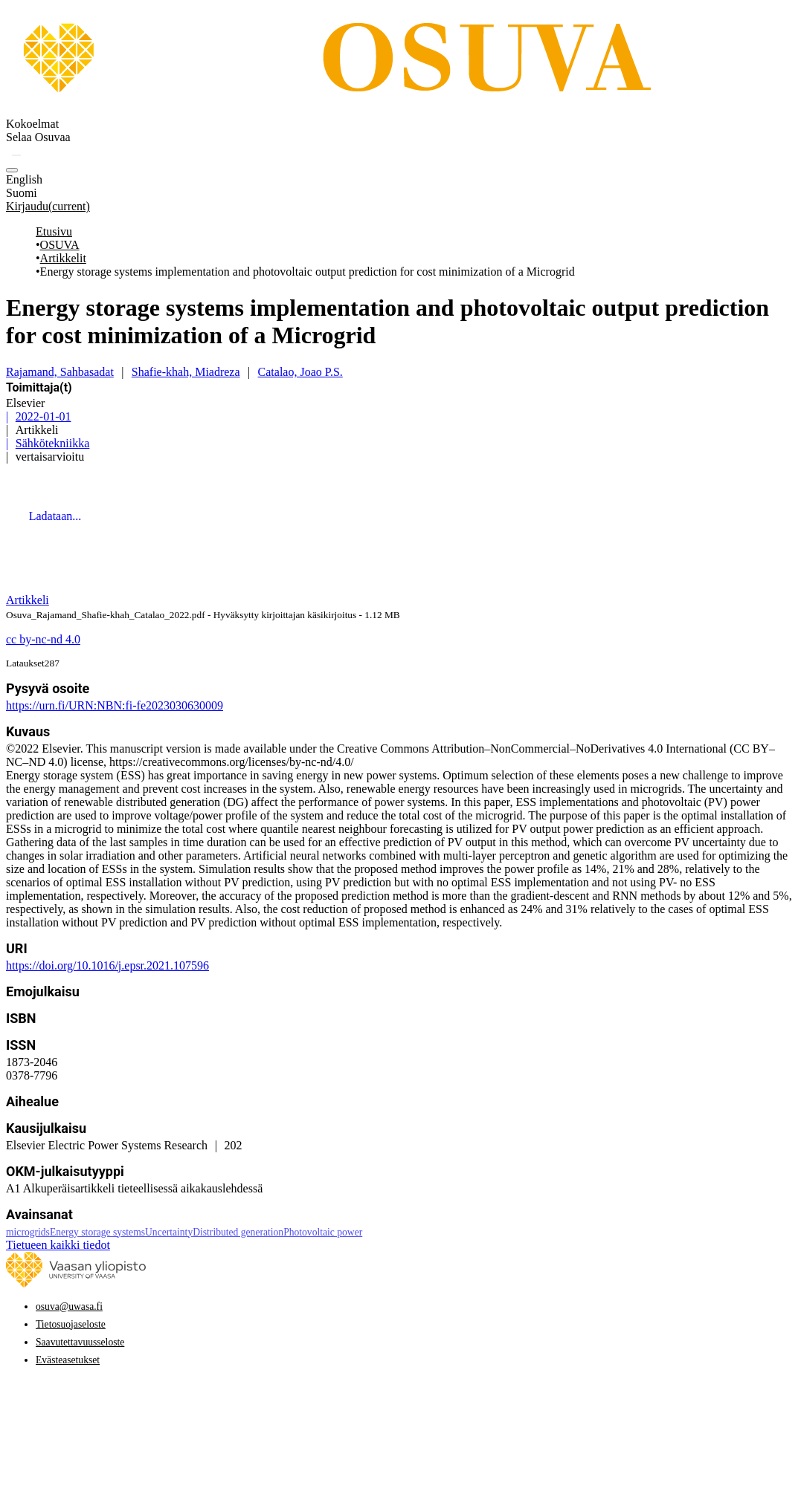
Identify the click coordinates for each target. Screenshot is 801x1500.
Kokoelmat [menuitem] (32, 123)
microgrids (28, 1232)
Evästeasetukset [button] (68, 1360)
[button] (16, 155)
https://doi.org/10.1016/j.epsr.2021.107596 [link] (107, 965)
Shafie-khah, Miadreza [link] (186, 372)
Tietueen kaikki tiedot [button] (58, 1244)
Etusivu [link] (54, 231)
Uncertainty (169, 1232)
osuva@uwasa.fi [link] (69, 1306)
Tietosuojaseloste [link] (71, 1324)
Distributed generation (238, 1232)
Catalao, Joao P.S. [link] (300, 372)
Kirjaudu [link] (48, 206)
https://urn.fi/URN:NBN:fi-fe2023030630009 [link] (114, 705)
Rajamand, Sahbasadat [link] (60, 372)
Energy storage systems (97, 1232)
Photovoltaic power (322, 1232)
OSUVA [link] (60, 244)
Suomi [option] (21, 192)
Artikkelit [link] (63, 258)
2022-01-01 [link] (43, 416)
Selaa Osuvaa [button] (38, 137)
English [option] (24, 179)
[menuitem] (38, 137)
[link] (403, 110)
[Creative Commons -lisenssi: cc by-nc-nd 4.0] (43, 639)
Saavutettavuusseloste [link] (80, 1342)
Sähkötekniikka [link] (53, 443)
